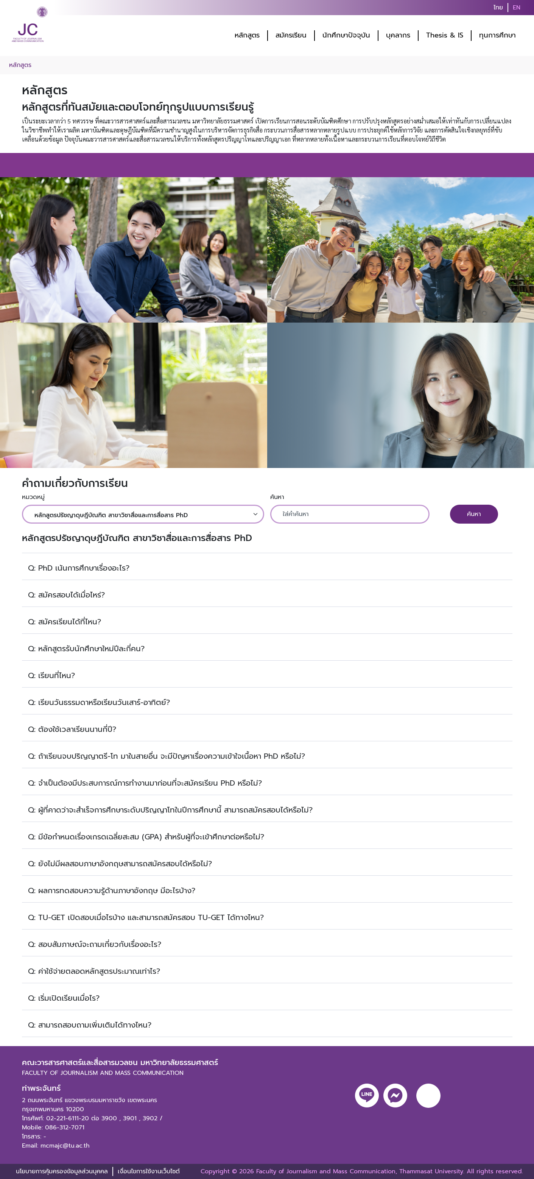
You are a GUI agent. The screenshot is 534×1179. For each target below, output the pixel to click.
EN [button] (516, 7)
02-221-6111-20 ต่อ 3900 (81, 1118)
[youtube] (428, 1096)
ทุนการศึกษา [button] (497, 35)
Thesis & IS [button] (444, 35)
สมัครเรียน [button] (291, 35)
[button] (267, 566)
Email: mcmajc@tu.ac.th (56, 1145)
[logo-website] (29, 26)
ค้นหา (277, 497)
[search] (529, 7)
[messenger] (395, 1095)
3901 (130, 1118)
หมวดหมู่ (33, 497)
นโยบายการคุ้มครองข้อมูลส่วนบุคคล (62, 1171)
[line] (367, 1095)
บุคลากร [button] (398, 35)
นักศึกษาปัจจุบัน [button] (346, 35)
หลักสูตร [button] (247, 35)
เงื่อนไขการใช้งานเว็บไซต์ (149, 1171)
